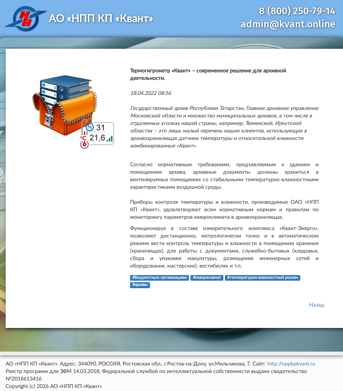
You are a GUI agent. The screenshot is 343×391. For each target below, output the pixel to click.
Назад (316, 305)
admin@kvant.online (288, 24)
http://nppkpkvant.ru (291, 364)
